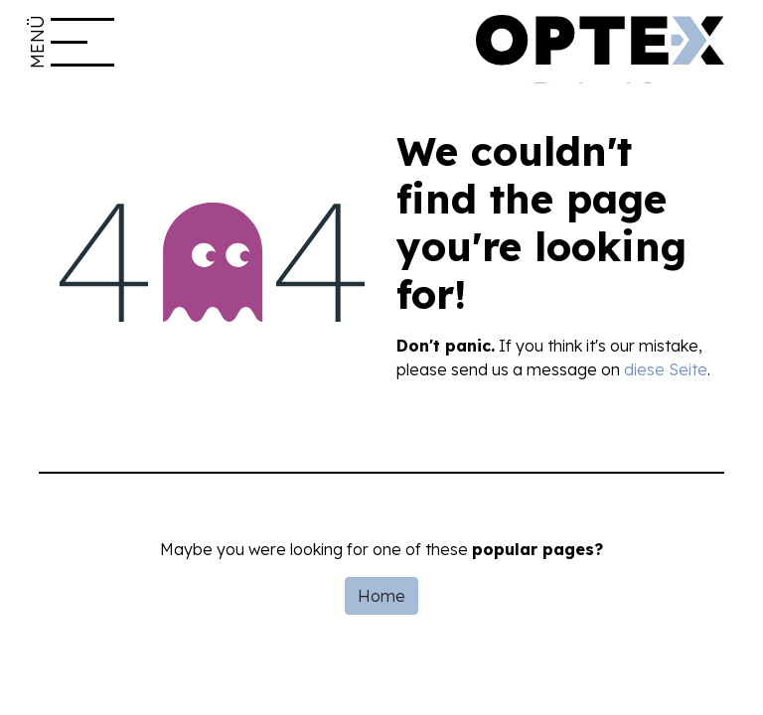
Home (381, 596)
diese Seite (665, 369)
